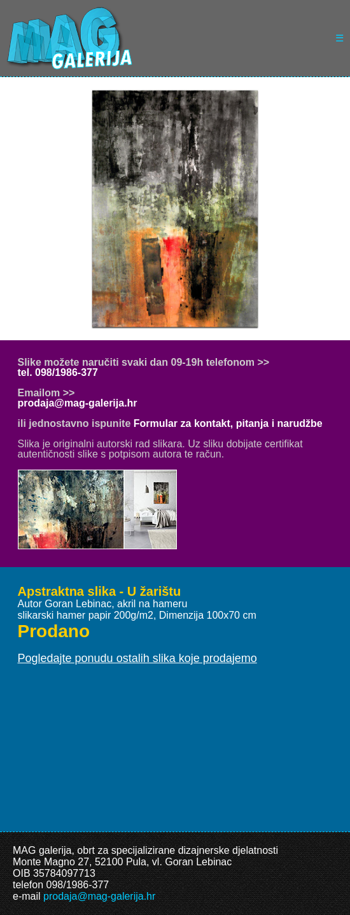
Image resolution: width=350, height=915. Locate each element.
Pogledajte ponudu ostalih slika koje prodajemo (137, 658)
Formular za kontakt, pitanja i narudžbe (228, 423)
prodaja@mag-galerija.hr (77, 403)
